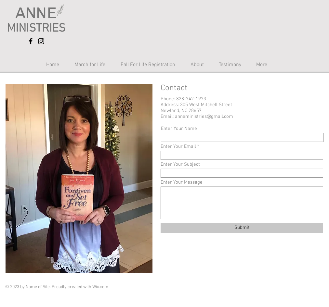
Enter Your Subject (180, 164)
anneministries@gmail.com (204, 116)
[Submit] (242, 228)
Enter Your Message (182, 182)
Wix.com (100, 287)
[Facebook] (31, 41)
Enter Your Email (178, 146)
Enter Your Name (179, 128)
